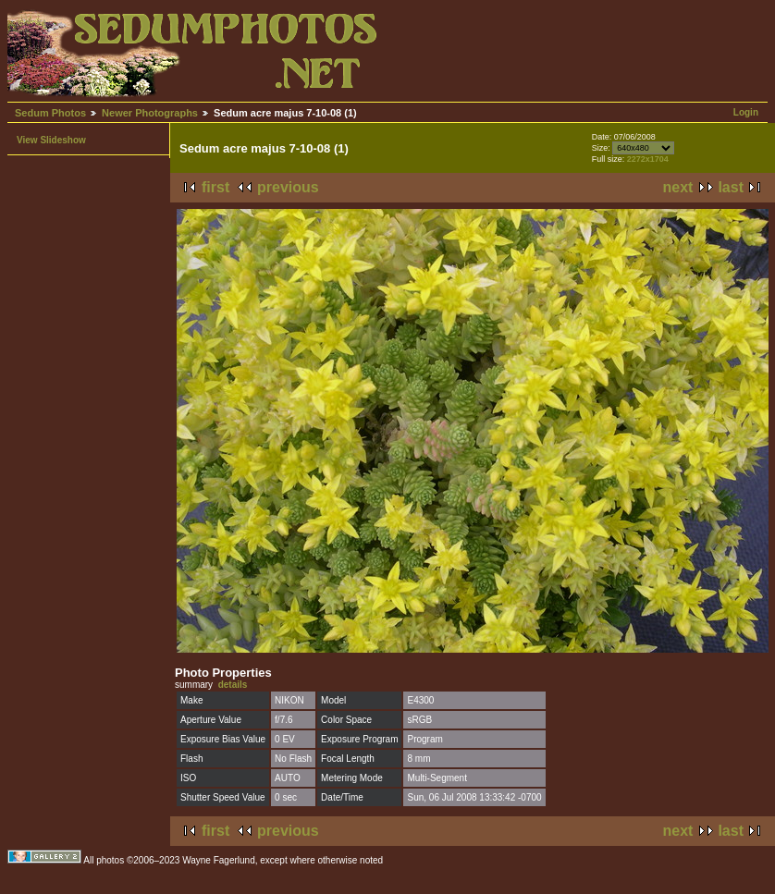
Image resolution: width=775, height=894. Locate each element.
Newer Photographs (150, 112)
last (731, 187)
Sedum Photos (50, 112)
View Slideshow (51, 140)
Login (745, 112)
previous (288, 187)
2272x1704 (648, 159)
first (215, 187)
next (678, 187)
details (233, 685)
